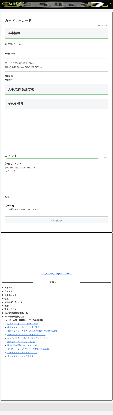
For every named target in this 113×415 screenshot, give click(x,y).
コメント (10, 171)
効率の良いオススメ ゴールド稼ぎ (22, 328)
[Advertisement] (56, 132)
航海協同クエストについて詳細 (21, 346)
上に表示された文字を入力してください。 (24, 213)
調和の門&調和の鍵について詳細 (22, 349)
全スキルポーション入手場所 (20, 360)
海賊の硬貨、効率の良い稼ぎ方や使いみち (26, 339)
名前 (7, 201)
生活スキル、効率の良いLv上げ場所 (23, 331)
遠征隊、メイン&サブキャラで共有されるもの (28, 353)
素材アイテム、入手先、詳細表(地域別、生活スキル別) (32, 335)
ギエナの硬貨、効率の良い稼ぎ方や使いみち (27, 342)
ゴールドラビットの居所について (22, 357)
